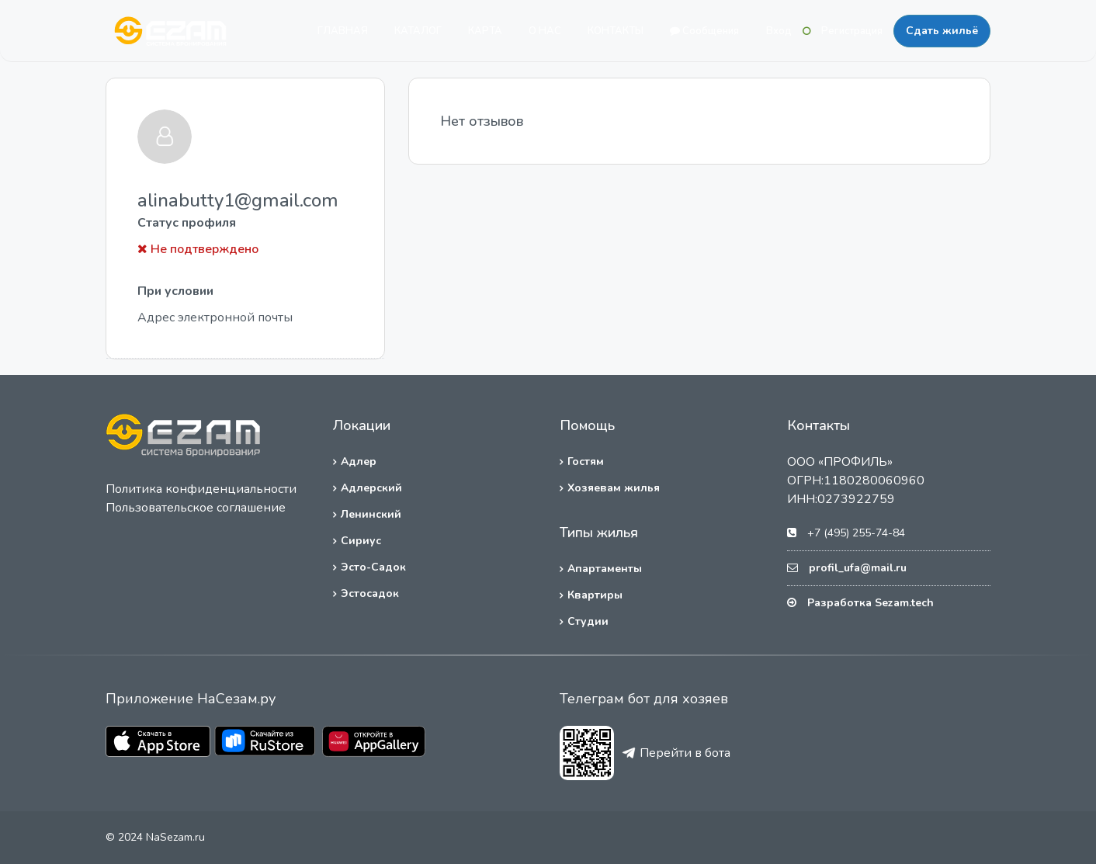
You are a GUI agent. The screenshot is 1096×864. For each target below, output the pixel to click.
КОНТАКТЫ (615, 31)
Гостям (585, 461)
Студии (588, 621)
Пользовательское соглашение (196, 507)
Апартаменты (604, 568)
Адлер (358, 461)
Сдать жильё (942, 30)
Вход (779, 31)
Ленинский (371, 514)
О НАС (545, 31)
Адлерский (371, 488)
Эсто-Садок (373, 567)
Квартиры (595, 595)
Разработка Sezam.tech (870, 602)
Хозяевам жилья (613, 488)
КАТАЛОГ (418, 31)
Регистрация (852, 31)
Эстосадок (370, 593)
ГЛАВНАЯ (342, 31)
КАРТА (485, 31)
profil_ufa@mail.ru (858, 567)
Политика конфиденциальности (201, 489)
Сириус (361, 540)
